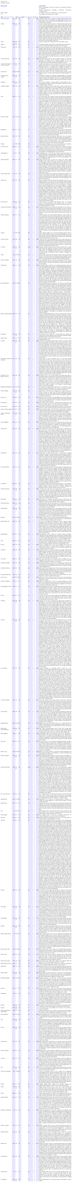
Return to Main (4, 5)
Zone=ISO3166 (42, 5)
